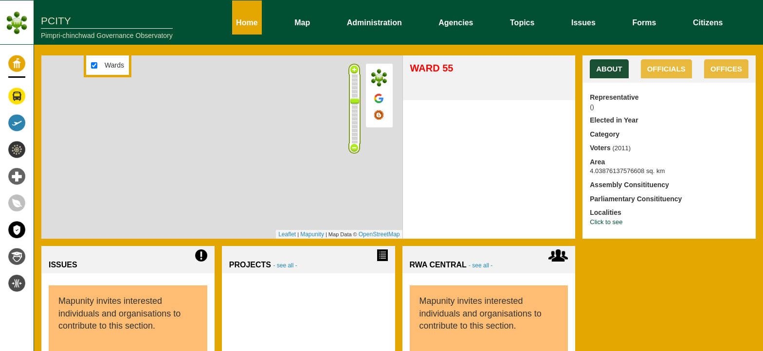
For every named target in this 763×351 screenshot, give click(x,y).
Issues (583, 21)
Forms (644, 21)
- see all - (285, 265)
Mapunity (312, 234)
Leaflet (287, 234)
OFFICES (726, 69)
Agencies (455, 21)
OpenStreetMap (379, 234)
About (609, 69)
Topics (522, 21)
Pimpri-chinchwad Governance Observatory (107, 35)
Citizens (708, 21)
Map (302, 21)
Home (246, 21)
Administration (374, 21)
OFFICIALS (666, 69)
